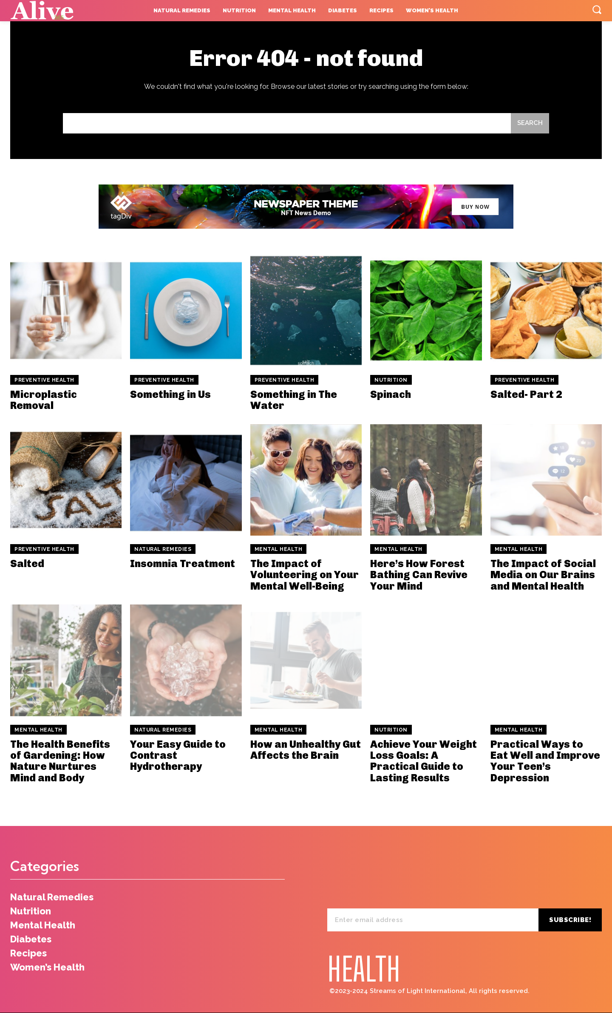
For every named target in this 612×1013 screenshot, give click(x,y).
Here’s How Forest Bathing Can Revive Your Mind (419, 574)
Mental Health (279, 549)
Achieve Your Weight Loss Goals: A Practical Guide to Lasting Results (423, 761)
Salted (27, 563)
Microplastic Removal (43, 399)
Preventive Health (44, 380)
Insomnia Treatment (182, 563)
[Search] (530, 123)
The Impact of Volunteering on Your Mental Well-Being (304, 574)
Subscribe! (570, 920)
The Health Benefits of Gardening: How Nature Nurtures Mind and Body (60, 761)
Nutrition (391, 380)
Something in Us (170, 394)
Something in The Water (293, 399)
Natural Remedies (162, 549)
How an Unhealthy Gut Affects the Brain (305, 749)
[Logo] (62, 10)
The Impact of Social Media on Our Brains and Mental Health (543, 574)
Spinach (390, 394)
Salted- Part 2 (526, 394)
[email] (432, 919)
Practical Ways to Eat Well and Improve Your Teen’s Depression (545, 761)
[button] (597, 9)
